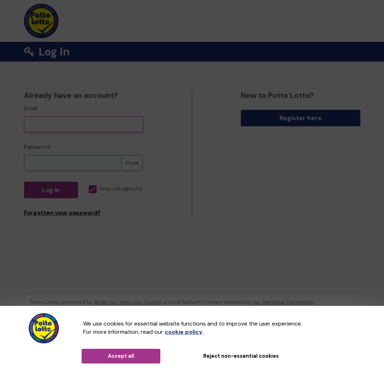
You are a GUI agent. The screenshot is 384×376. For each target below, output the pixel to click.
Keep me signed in (115, 188)
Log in (51, 190)
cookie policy (184, 332)
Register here (301, 118)
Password (37, 147)
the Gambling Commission (283, 302)
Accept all (121, 356)
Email (30, 108)
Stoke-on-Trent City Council (127, 302)
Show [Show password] (132, 163)
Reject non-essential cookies (241, 356)
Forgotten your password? (62, 212)
